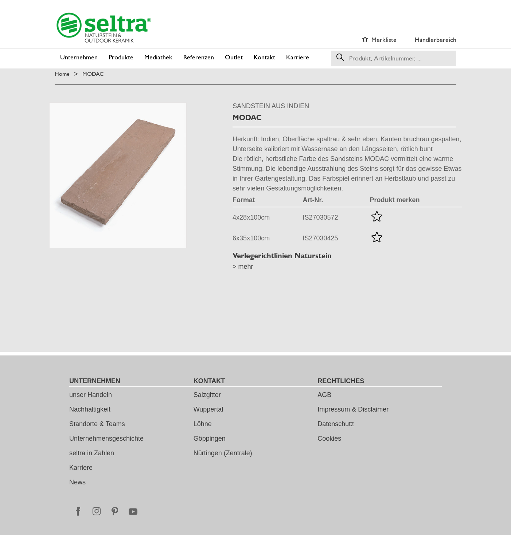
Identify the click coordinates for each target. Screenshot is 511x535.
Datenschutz (335, 424)
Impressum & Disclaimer (353, 409)
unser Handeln (90, 394)
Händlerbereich (435, 39)
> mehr (243, 266)
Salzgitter (207, 394)
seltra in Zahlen (91, 453)
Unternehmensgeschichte (106, 438)
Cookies (329, 438)
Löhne (203, 424)
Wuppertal (208, 409)
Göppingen (210, 438)
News (77, 482)
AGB (324, 394)
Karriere (81, 467)
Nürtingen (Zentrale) (223, 453)
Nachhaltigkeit (89, 409)
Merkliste (384, 39)
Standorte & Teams (97, 424)
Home (62, 73)
